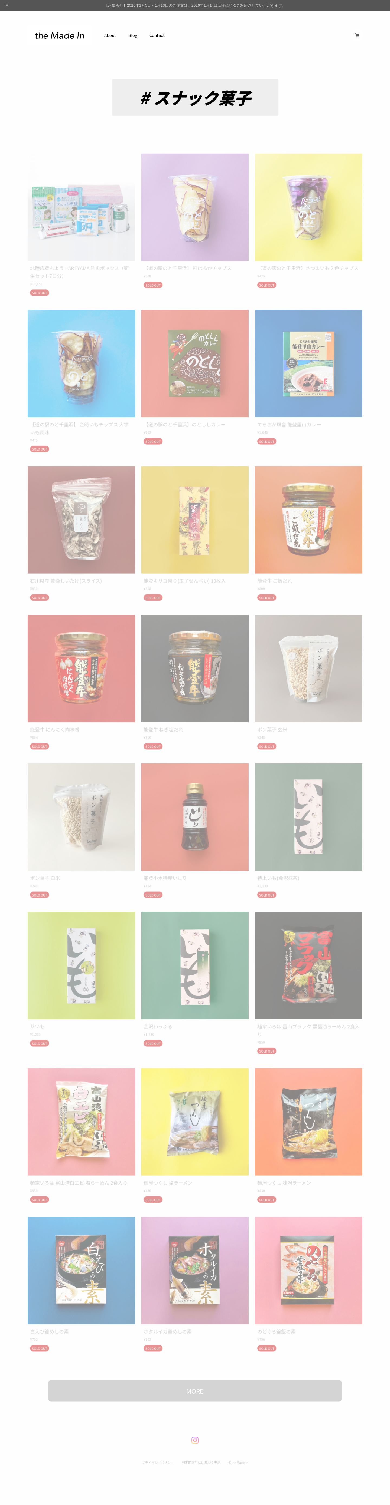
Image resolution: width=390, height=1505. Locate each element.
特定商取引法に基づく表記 (201, 1453)
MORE (195, 1382)
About (110, 35)
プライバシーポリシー (157, 1453)
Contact (157, 35)
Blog (132, 35)
